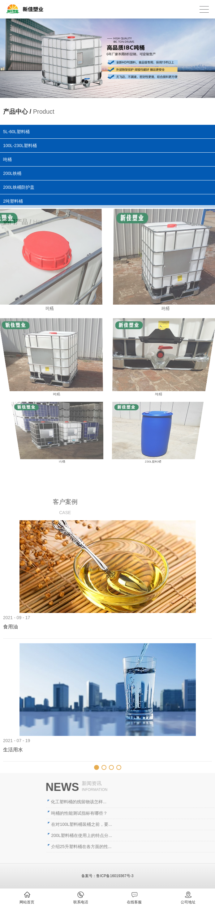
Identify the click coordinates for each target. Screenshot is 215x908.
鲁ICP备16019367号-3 (114, 876)
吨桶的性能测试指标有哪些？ (149, 813)
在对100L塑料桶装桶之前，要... (151, 824)
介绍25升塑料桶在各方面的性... (151, 846)
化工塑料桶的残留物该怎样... (148, 801)
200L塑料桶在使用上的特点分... (151, 835)
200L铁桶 (12, 173)
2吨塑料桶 (15, 200)
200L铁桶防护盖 (20, 186)
